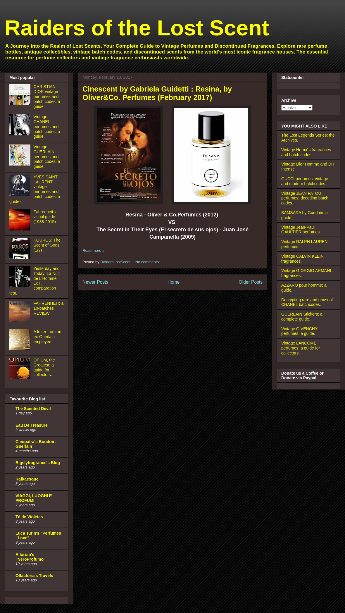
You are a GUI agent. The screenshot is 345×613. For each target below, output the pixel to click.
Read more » (93, 250)
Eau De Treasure (31, 425)
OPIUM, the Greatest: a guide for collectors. (44, 367)
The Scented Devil (33, 408)
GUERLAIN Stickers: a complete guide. (301, 316)
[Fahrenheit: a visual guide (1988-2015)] (20, 229)
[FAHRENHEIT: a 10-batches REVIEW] (20, 320)
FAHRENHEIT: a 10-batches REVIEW (49, 308)
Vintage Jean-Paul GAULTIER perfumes (300, 230)
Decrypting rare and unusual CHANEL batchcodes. (307, 302)
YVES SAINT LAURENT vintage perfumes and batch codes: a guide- (34, 189)
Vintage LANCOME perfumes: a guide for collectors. (300, 348)
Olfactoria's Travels (34, 575)
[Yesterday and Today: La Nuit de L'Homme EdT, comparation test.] (20, 285)
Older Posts (251, 282)
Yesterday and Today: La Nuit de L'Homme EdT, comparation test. (34, 280)
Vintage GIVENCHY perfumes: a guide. (299, 331)
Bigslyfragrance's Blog (37, 462)
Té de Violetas (29, 516)
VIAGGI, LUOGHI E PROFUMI (33, 498)
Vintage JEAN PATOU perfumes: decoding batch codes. (304, 198)
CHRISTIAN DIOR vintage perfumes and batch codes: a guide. (47, 96)
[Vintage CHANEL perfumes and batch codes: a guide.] (20, 134)
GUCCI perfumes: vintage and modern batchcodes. (304, 181)
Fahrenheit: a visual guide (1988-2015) (46, 216)
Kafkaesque (27, 479)
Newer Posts (95, 282)
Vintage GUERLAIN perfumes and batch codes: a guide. (47, 156)
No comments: (148, 262)
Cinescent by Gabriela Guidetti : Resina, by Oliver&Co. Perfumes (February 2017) (157, 93)
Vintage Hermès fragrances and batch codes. (306, 152)
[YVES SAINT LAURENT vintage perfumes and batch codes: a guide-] (20, 194)
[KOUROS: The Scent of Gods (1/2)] (20, 257)
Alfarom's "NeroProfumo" (30, 557)
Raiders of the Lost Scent (137, 28)
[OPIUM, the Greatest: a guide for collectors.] (20, 377)
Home (174, 282)
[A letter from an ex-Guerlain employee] (20, 349)
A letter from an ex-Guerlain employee (47, 336)
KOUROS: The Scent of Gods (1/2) (47, 245)
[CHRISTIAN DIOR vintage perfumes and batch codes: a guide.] (20, 103)
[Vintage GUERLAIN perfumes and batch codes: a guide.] (20, 164)
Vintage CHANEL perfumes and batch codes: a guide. (47, 126)
